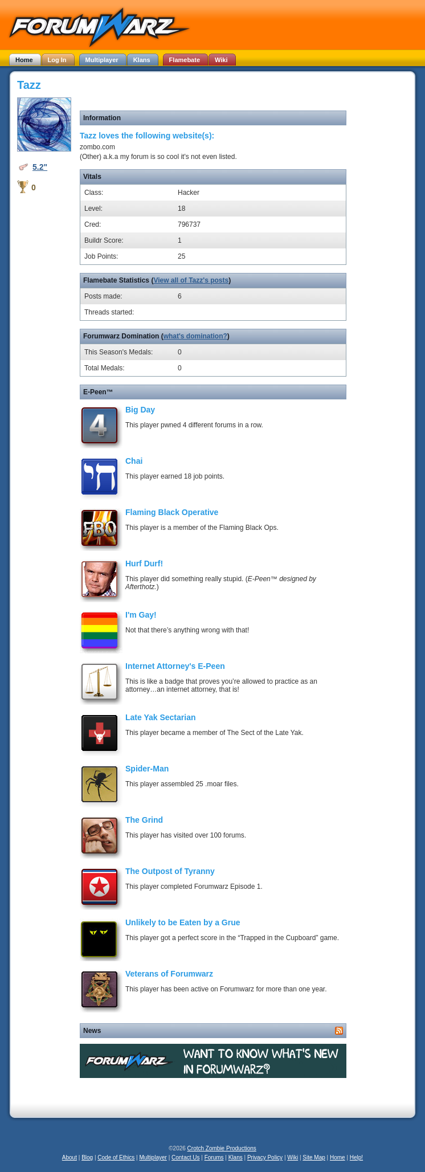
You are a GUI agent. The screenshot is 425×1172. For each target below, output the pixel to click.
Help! (356, 1157)
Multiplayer (153, 1157)
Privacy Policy (265, 1157)
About (69, 1157)
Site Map (314, 1157)
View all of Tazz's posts (190, 280)
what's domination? (195, 336)
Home (337, 1157)
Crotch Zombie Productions (221, 1148)
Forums (214, 1157)
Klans (235, 1157)
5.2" (39, 166)
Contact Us (185, 1157)
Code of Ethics (115, 1157)
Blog (87, 1157)
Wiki (292, 1157)
